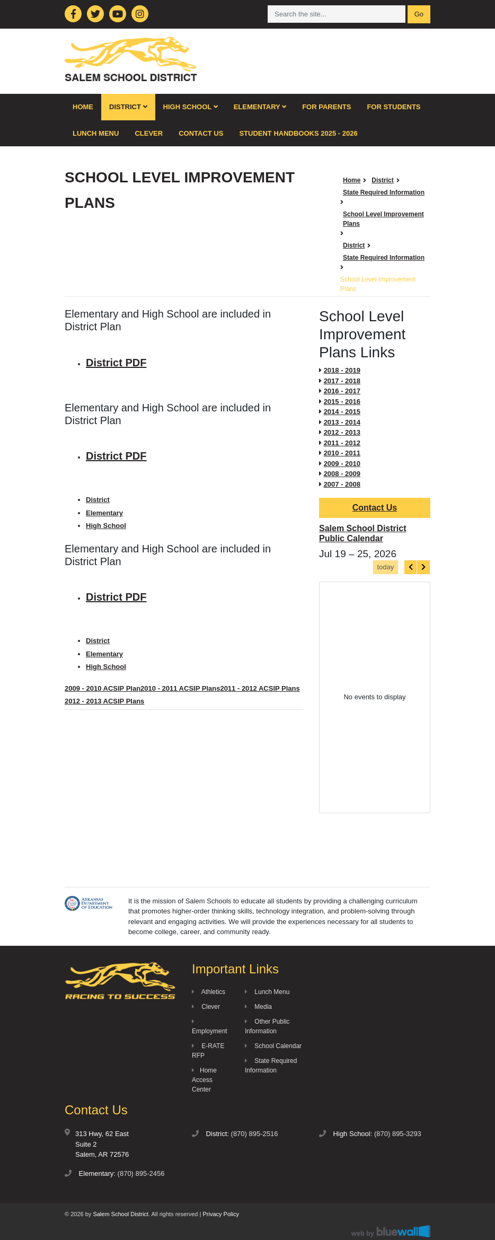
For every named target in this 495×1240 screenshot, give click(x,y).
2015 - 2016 (342, 402)
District (128, 107)
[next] (423, 567)
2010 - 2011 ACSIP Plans (180, 688)
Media (258, 1006)
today (385, 567)
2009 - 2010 (342, 464)
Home (83, 107)
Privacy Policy (220, 1214)
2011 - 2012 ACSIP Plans (259, 688)
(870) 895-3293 (397, 1134)
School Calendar (273, 1046)
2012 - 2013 (342, 432)
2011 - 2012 (342, 443)
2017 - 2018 (342, 381)
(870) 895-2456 (141, 1173)
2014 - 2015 (342, 412)
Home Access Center (204, 1080)
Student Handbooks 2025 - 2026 (298, 133)
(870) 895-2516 (254, 1134)
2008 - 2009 (342, 474)
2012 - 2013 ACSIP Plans (104, 701)
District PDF (116, 362)
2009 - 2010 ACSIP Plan (102, 688)
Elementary (260, 107)
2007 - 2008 (342, 484)
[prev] (411, 567)
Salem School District (120, 1214)
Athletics (208, 992)
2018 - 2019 (342, 370)
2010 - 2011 (342, 453)
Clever (149, 133)
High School (190, 107)
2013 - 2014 (342, 422)
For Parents (326, 107)
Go (418, 14)
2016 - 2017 (342, 391)
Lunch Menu (96, 133)
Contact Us (201, 133)
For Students (393, 107)
